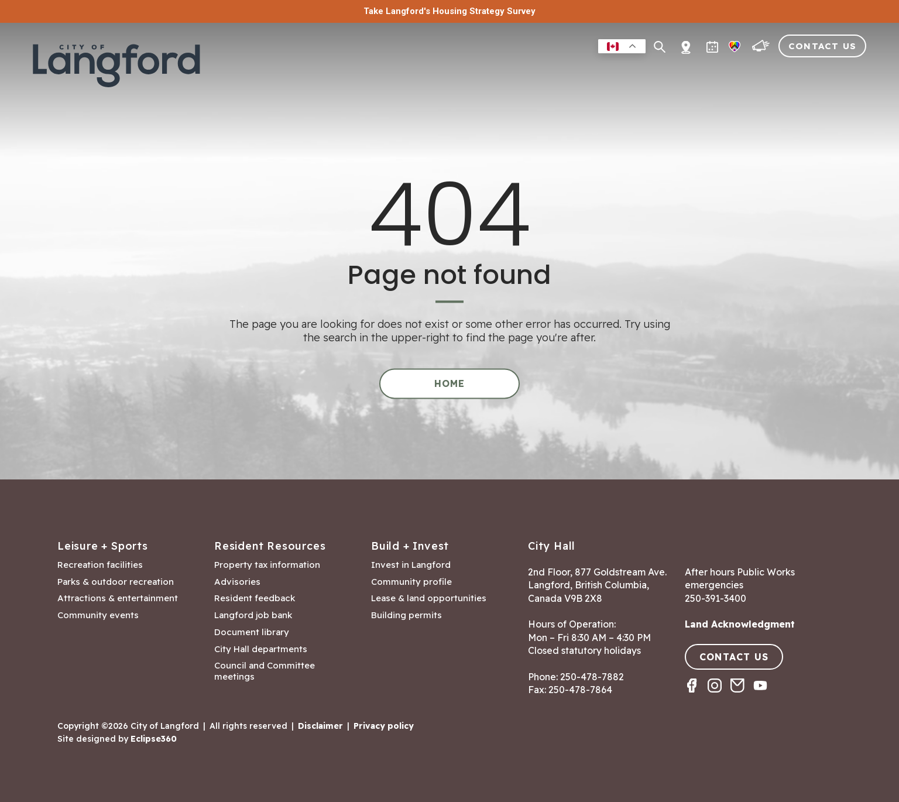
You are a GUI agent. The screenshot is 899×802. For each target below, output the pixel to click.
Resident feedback (254, 598)
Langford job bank (253, 615)
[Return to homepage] (120, 65)
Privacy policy (384, 726)
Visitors (773, 72)
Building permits (406, 615)
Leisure (494, 72)
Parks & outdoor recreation (115, 582)
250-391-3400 (715, 598)
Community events (98, 615)
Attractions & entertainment (117, 598)
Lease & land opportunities (428, 598)
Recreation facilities (100, 565)
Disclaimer (320, 726)
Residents (431, 72)
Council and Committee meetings (264, 671)
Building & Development (663, 72)
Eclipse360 (154, 739)
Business (554, 72)
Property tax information (267, 565)
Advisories (237, 582)
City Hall (838, 72)
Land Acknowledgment (740, 624)
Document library (251, 632)
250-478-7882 (592, 677)
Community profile (411, 582)
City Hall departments (260, 649)
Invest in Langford (411, 565)
